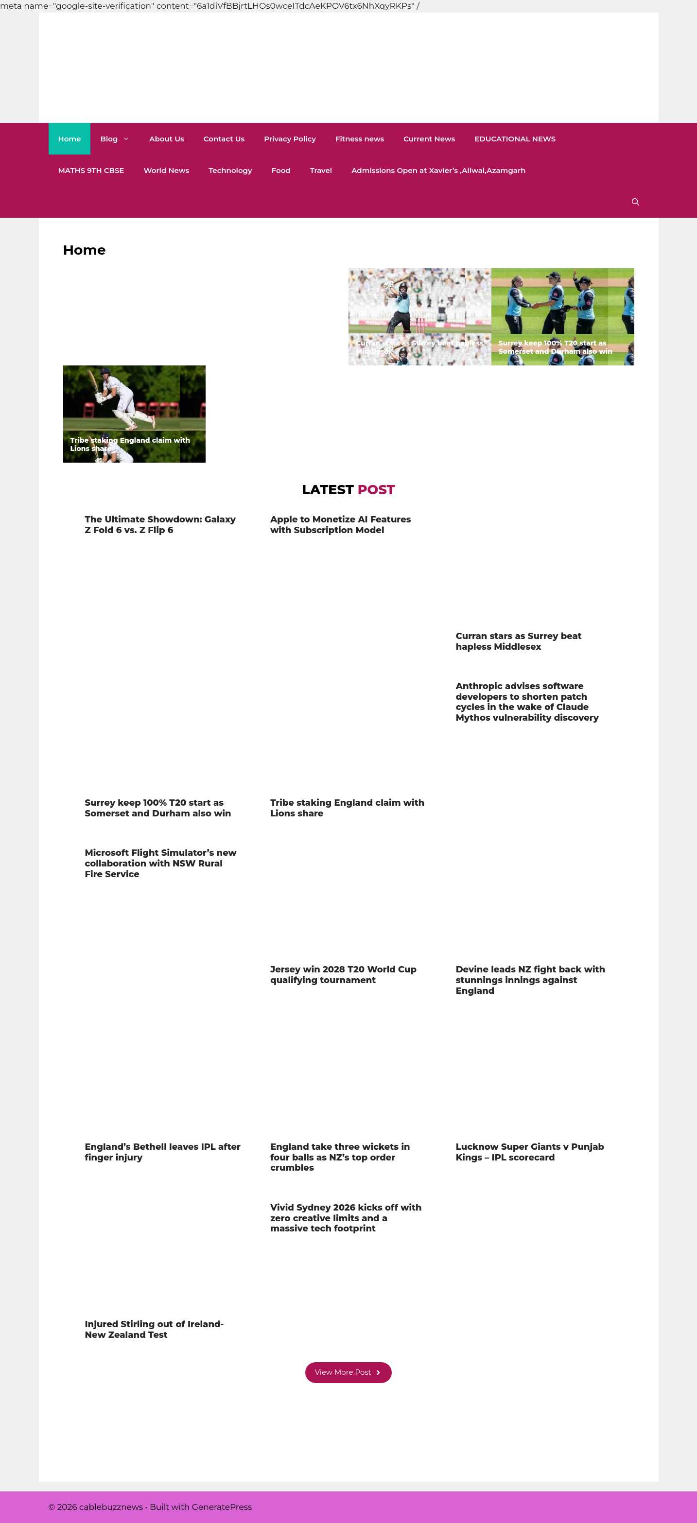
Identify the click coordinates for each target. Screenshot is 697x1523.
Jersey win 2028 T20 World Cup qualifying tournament (343, 975)
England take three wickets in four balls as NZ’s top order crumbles (340, 1157)
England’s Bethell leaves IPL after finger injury (163, 1152)
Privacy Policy (290, 138)
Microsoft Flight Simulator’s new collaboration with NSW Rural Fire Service (161, 863)
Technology (230, 170)
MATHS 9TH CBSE (91, 170)
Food (281, 170)
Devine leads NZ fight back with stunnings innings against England (530, 980)
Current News (429, 138)
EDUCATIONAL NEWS (515, 138)
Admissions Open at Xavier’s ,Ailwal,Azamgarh (438, 170)
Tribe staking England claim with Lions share (130, 444)
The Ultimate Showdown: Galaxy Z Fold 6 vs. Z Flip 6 (132, 347)
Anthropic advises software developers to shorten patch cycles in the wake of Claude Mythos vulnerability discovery (276, 435)
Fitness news (359, 138)
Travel (321, 170)
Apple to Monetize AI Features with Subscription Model (277, 347)
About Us (166, 138)
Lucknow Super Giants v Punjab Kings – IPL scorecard (530, 1152)
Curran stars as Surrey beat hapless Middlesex (420, 347)
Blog (119, 139)
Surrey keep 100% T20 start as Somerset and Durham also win (555, 347)
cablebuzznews (107, 96)
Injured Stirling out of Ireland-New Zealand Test (154, 1329)
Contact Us (224, 138)
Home (69, 138)
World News (166, 170)
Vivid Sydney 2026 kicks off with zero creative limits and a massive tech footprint (345, 1218)
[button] (635, 202)
